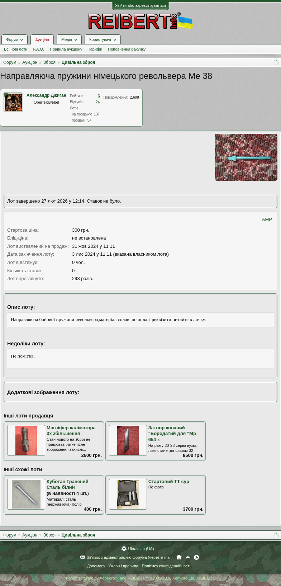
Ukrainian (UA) (141, 549)
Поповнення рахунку (127, 49)
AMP (267, 219)
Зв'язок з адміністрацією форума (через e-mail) (130, 557)
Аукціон (42, 40)
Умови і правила (123, 566)
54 (89, 120)
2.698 (134, 97)
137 (97, 114)
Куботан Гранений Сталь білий (68, 484)
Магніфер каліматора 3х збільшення (71, 430)
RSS (196, 557)
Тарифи (95, 49)
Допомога (96, 566)
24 (98, 102)
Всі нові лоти (15, 49)
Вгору (187, 557)
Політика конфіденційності (166, 566)
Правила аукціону (66, 49)
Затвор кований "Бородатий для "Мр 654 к (172, 433)
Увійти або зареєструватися (140, 5)
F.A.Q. (38, 49)
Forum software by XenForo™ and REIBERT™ (140, 578)
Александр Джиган (46, 95)
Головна (179, 557)
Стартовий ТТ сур (168, 481)
